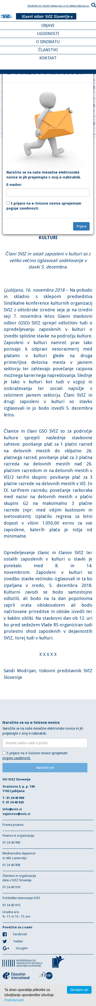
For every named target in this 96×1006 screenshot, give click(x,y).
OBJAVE (48, 25)
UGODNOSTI (48, 33)
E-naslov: (14, 185)
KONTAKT (48, 58)
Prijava (81, 226)
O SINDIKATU (48, 41)
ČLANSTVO (48, 50)
